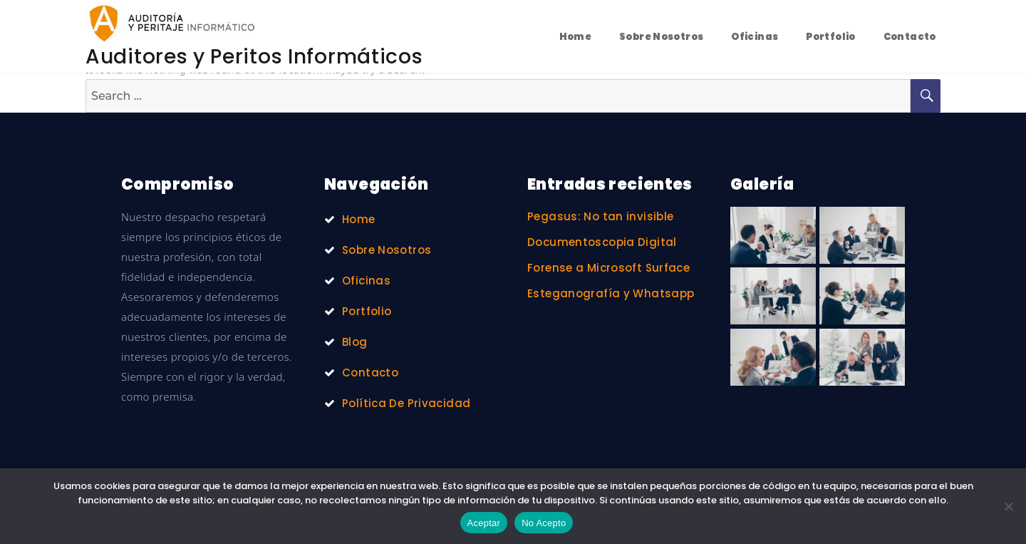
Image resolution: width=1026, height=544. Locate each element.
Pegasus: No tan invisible (600, 216)
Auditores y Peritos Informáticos (254, 57)
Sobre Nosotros (661, 36)
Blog (355, 341)
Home (575, 36)
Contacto (910, 36)
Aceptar (484, 523)
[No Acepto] (1008, 506)
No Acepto (544, 523)
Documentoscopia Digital (602, 242)
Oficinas (754, 36)
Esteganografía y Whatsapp (610, 293)
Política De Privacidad (406, 403)
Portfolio (830, 36)
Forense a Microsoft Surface (608, 267)
